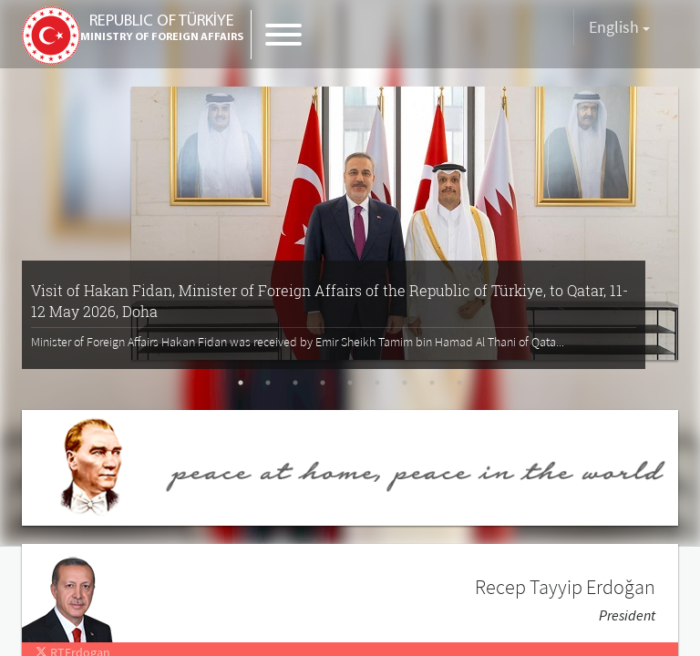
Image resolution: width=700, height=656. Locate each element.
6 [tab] (377, 383)
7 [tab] (405, 383)
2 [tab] (268, 383)
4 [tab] (323, 383)
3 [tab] (295, 383)
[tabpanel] (350, 221)
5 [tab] (350, 383)
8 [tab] (432, 383)
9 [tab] (459, 383)
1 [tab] (241, 383)
